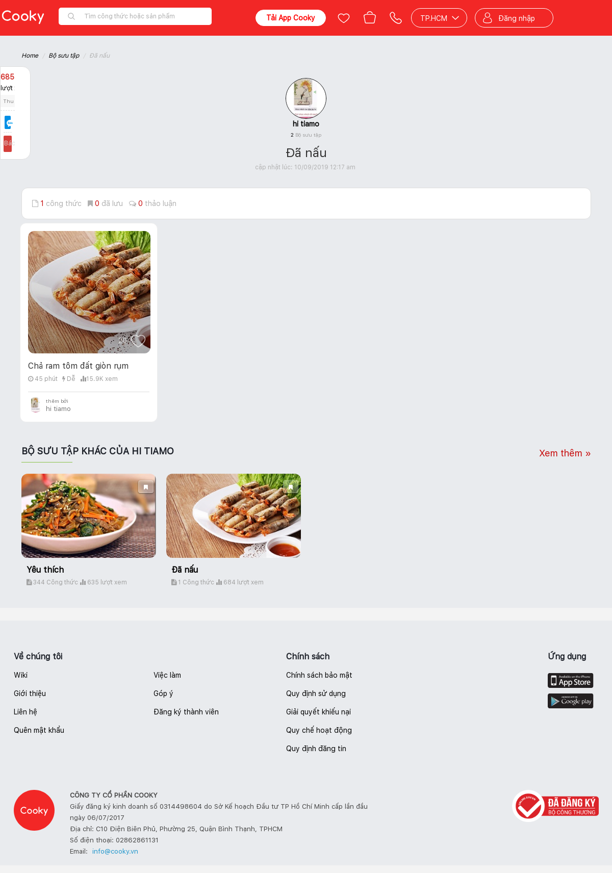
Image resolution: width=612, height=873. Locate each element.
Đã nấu (184, 570)
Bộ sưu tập (63, 55)
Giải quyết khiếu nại (318, 712)
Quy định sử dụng (316, 693)
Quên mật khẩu (39, 730)
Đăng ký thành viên (186, 712)
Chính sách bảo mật (319, 675)
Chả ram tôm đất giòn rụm (78, 366)
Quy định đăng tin (316, 748)
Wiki (21, 675)
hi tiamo (306, 124)
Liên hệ (25, 712)
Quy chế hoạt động (319, 730)
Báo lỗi (15, 143)
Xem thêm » (565, 453)
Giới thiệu (30, 693)
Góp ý (163, 693)
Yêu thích (45, 570)
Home (29, 55)
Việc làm (167, 675)
